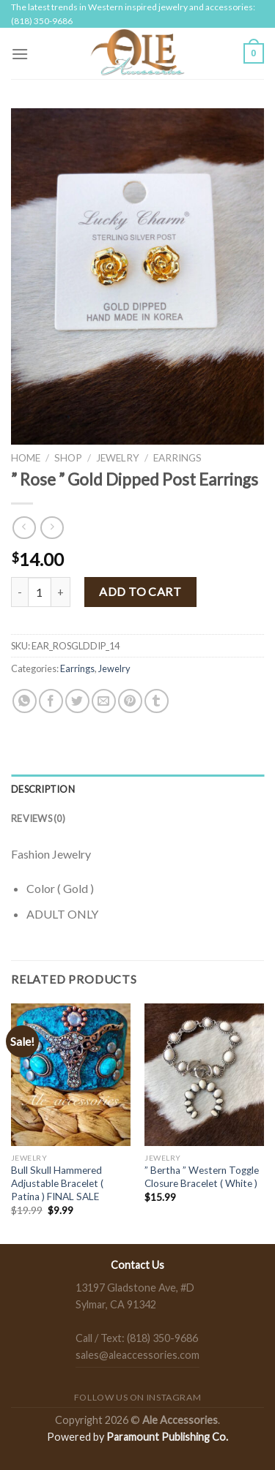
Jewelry (117, 458)
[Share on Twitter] (77, 701)
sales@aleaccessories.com (137, 1355)
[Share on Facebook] (51, 701)
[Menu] (20, 54)
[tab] (137, 789)
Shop (68, 458)
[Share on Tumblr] (156, 701)
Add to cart (140, 591)
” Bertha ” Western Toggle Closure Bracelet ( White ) (201, 1176)
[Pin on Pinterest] (130, 701)
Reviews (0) (38, 818)
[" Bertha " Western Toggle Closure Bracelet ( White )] (204, 1074)
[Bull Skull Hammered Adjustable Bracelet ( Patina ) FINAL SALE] (71, 1074)
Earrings (177, 458)
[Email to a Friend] (104, 701)
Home (25, 458)
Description (43, 789)
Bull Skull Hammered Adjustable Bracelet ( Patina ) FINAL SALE (57, 1183)
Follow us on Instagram (137, 1397)
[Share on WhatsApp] (24, 701)
